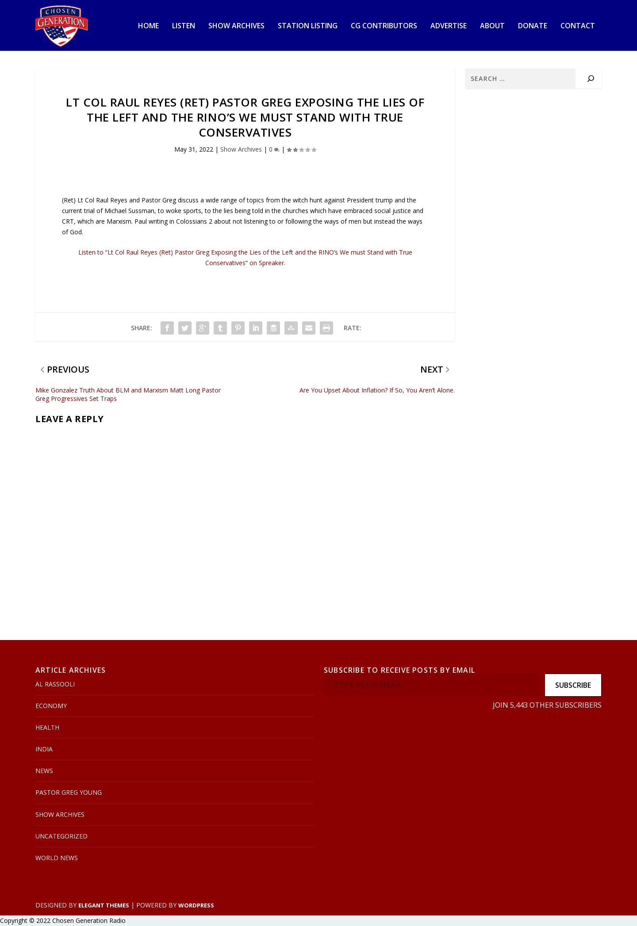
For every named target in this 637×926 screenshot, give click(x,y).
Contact (577, 26)
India (44, 749)
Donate (532, 26)
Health (47, 727)
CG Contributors (384, 26)
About (492, 26)
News (44, 770)
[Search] (591, 78)
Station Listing (308, 26)
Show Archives (236, 26)
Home (148, 26)
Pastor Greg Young (68, 792)
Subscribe (573, 685)
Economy (51, 705)
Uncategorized (61, 836)
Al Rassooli (55, 684)
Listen (183, 26)
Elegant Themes (103, 905)
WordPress (196, 905)
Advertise (448, 26)
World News (56, 858)
